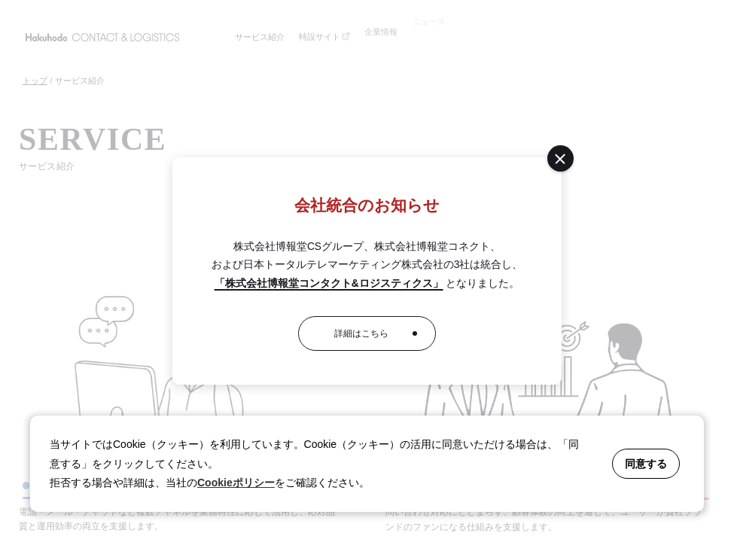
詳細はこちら (361, 333)
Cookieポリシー (236, 483)
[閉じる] (560, 158)
